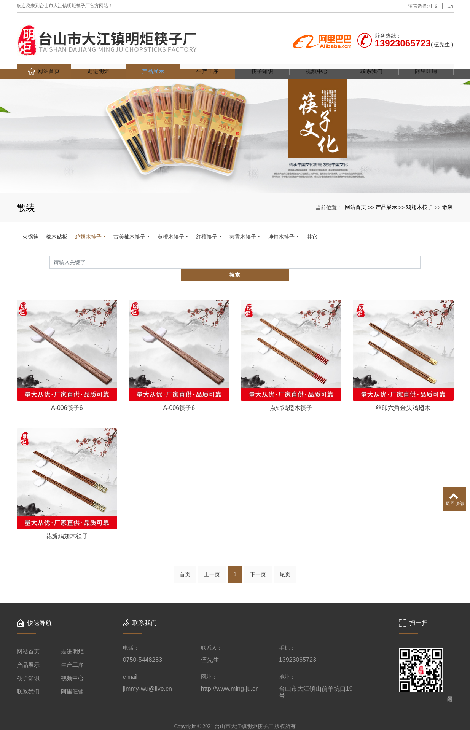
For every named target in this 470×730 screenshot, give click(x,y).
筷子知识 (262, 61)
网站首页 (44, 60)
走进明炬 (98, 61)
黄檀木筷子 (171, 226)
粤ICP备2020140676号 (235, 722)
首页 (185, 552)
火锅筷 (30, 226)
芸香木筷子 (242, 226)
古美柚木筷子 (129, 226)
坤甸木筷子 (281, 226)
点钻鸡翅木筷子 (291, 384)
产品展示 (153, 61)
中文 (433, 6)
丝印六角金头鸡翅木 (403, 384)
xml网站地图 (303, 713)
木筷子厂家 (192, 713)
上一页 (212, 552)
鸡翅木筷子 (419, 197)
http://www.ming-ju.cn (230, 666)
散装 (447, 197)
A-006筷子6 (67, 384)
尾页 (285, 552)
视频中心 (317, 61)
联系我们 (371, 61)
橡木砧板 (56, 226)
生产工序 (207, 61)
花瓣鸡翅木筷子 (67, 513)
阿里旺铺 (426, 61)
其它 (312, 226)
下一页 (258, 552)
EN (451, 6)
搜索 (420, 252)
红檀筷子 (206, 226)
